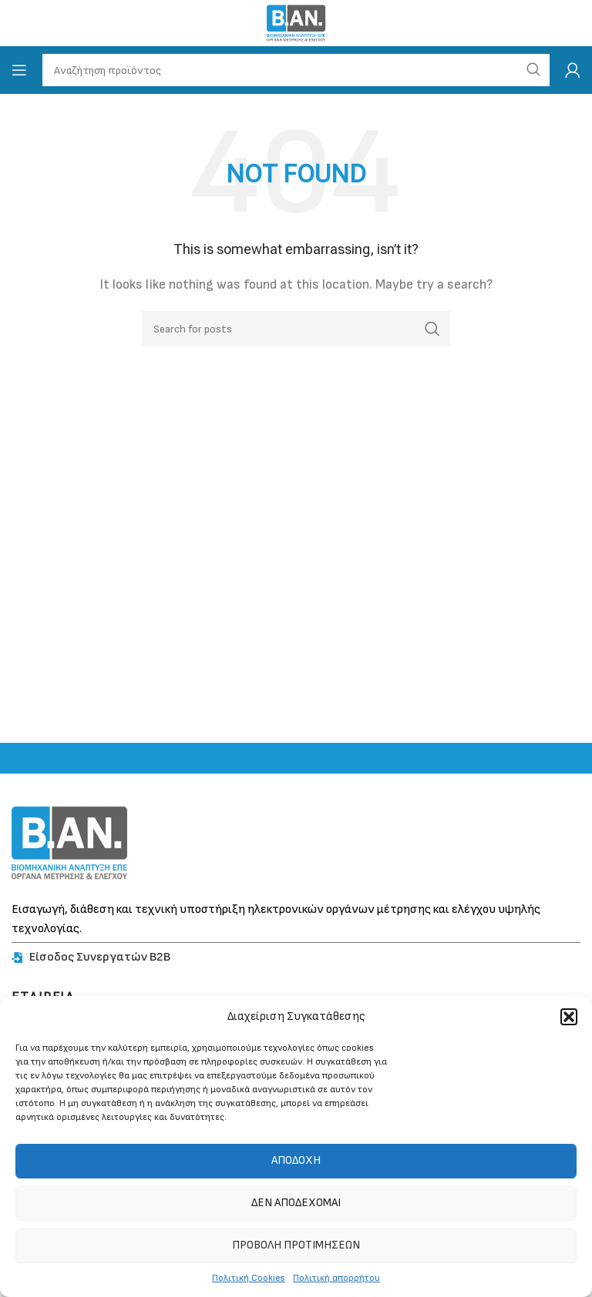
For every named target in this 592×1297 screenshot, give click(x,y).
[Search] (296, 328)
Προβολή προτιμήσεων (296, 1245)
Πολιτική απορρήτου (336, 1278)
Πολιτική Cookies (248, 1278)
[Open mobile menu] (19, 70)
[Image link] (69, 841)
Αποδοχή (296, 1160)
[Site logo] (295, 22)
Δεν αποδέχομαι (296, 1202)
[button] (569, 1017)
